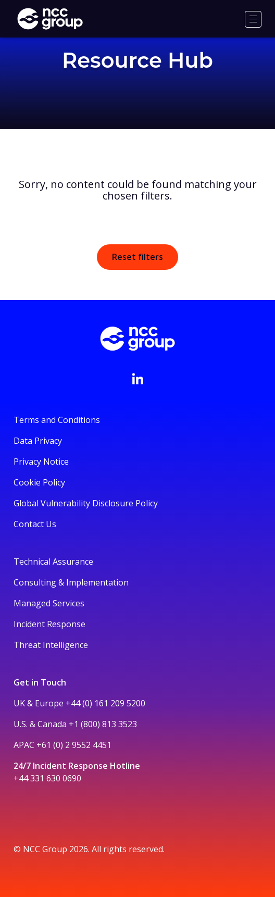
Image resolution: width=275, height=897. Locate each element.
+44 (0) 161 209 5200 (105, 703)
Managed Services (49, 603)
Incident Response (49, 624)
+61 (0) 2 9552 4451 (73, 745)
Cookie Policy (39, 482)
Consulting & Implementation (71, 582)
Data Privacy (38, 440)
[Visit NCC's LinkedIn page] (137, 378)
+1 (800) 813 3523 (103, 724)
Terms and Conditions (57, 420)
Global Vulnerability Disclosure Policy (86, 503)
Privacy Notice (41, 461)
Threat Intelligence (51, 645)
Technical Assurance (53, 561)
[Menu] (253, 19)
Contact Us (35, 524)
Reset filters (137, 257)
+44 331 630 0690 (47, 778)
